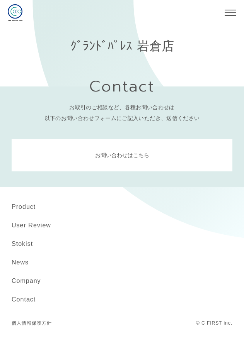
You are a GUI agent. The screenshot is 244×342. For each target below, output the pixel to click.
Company (26, 281)
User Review (31, 225)
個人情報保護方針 (32, 323)
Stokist (22, 243)
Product (24, 206)
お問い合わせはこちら (122, 155)
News (20, 262)
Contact (24, 299)
